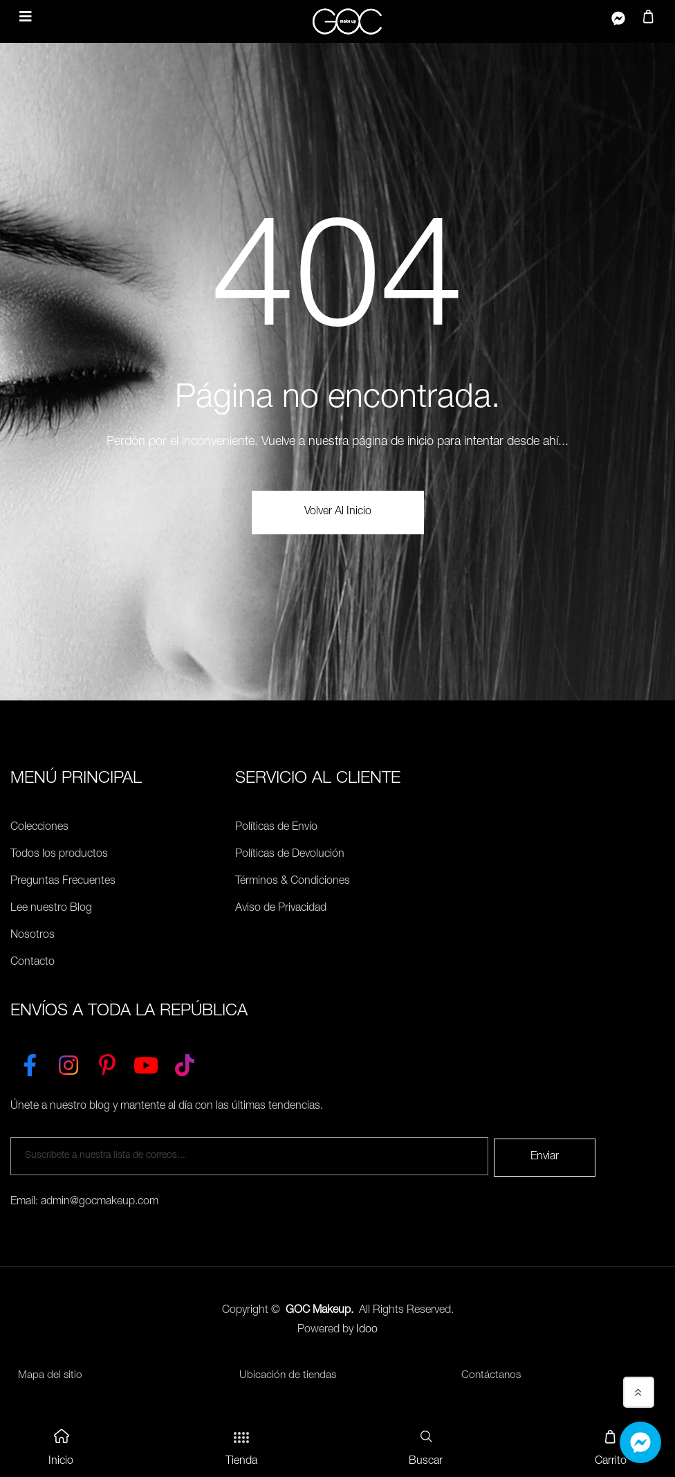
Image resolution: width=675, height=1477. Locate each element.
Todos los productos (59, 854)
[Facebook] (30, 1062)
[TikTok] (184, 1062)
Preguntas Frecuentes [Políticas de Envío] (62, 881)
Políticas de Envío (276, 827)
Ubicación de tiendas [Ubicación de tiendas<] (288, 1374)
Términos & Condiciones (292, 881)
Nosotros (32, 935)
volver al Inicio (337, 512)
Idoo (367, 1328)
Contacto (32, 962)
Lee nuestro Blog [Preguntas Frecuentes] (51, 908)
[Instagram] (68, 1062)
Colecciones (39, 827)
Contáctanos (491, 1374)
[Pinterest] (107, 1062)
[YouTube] (146, 1062)
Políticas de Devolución (289, 854)
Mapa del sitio (49, 1374)
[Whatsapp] (640, 1442)
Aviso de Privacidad (280, 908)
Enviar (544, 1155)
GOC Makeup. (319, 1309)
